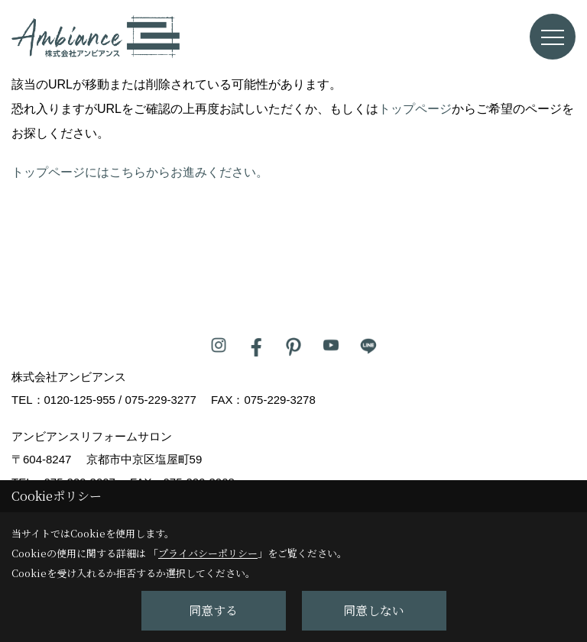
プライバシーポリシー (208, 553)
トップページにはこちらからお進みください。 (139, 172)
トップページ (415, 108)
